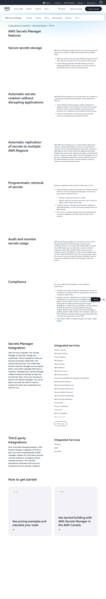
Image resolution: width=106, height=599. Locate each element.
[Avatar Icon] (101, 2)
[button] (18, 9)
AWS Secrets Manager (39, 25)
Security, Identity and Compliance (19, 25)
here (94, 111)
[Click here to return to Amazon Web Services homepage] (7, 10)
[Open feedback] (104, 299)
